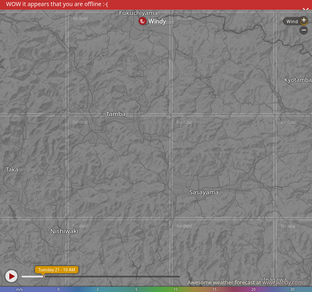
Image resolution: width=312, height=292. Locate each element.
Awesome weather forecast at (245, 282)
